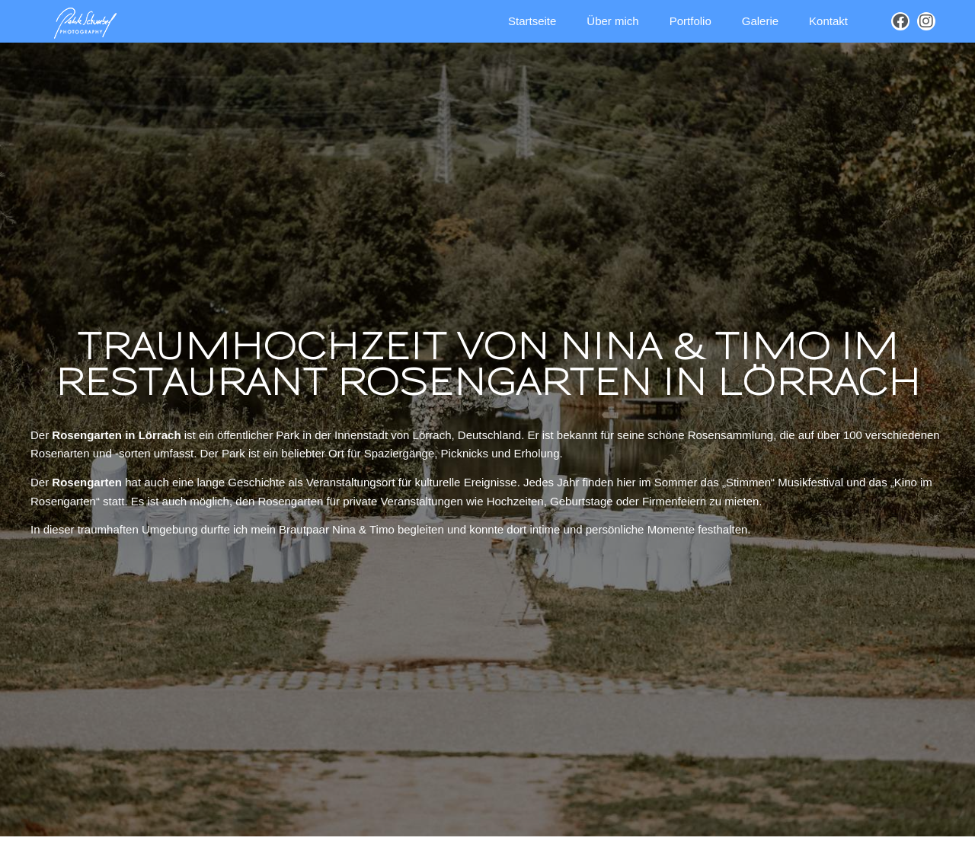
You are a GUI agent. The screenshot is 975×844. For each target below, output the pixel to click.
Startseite (532, 20)
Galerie (760, 20)
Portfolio (690, 20)
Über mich (612, 20)
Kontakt (828, 20)
